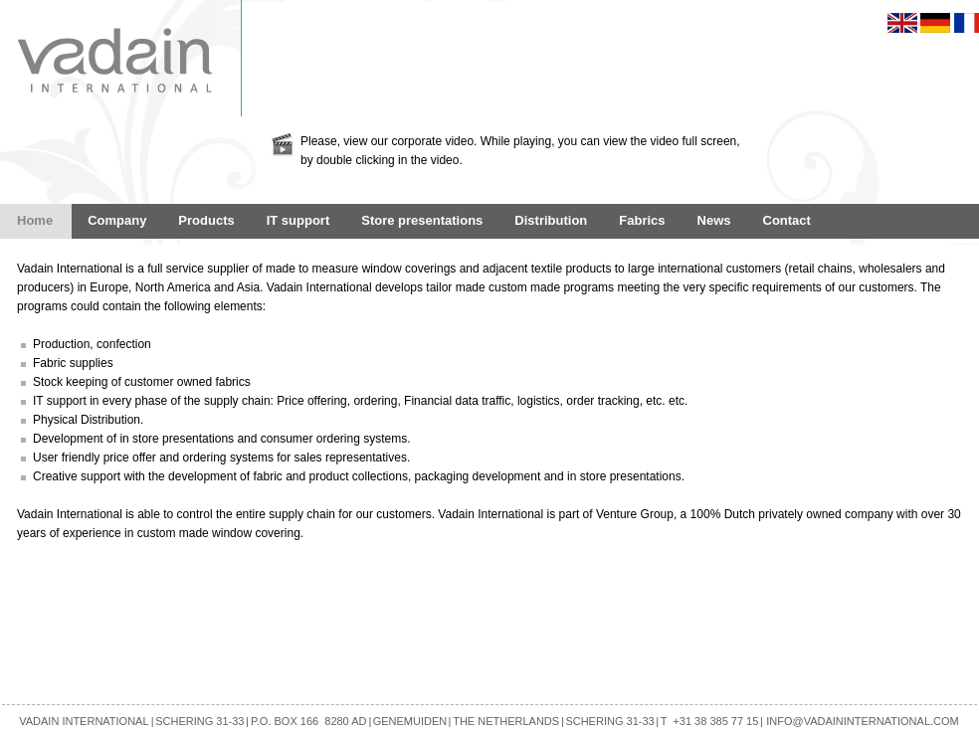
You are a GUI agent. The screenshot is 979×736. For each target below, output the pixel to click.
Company (117, 220)
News (714, 220)
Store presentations (422, 220)
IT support (298, 220)
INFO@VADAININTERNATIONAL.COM (862, 721)
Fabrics (642, 220)
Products (206, 220)
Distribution (550, 220)
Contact (787, 220)
